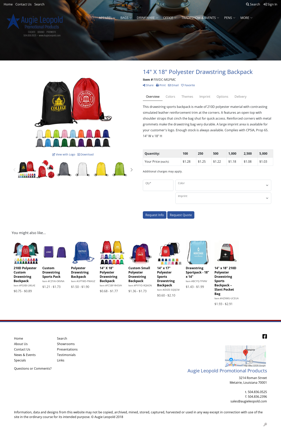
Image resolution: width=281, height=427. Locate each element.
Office (169, 17)
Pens (229, 17)
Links (60, 360)
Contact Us (23, 4)
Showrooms (66, 344)
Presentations (67, 349)
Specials (20, 360)
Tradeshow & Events (200, 17)
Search (39, 4)
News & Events (25, 355)
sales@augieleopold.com (248, 401)
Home (8, 4)
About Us (21, 344)
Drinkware (147, 17)
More (246, 17)
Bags (126, 17)
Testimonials (66, 355)
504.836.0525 (257, 392)
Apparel (107, 17)
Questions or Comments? (33, 368)
